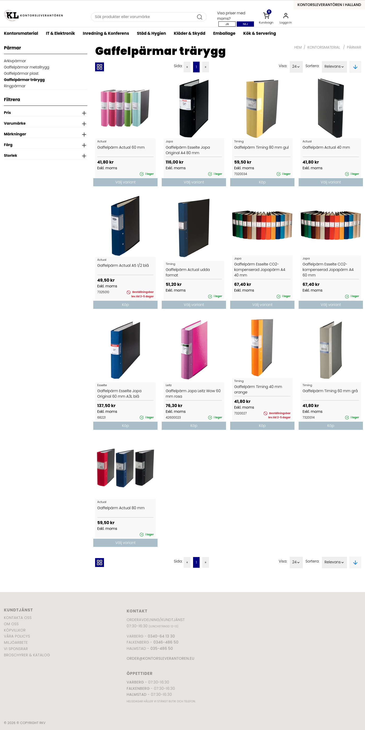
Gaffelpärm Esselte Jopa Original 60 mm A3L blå (119, 393)
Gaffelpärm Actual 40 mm (326, 147)
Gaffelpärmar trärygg (24, 79)
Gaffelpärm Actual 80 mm (120, 508)
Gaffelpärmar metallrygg (26, 67)
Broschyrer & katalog (27, 655)
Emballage (224, 33)
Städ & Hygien (151, 33)
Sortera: (312, 65)
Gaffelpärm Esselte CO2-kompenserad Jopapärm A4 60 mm (328, 270)
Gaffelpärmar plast (21, 73)
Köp (262, 182)
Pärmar (354, 47)
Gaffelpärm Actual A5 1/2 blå (123, 265)
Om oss (11, 624)
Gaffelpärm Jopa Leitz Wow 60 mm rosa (193, 393)
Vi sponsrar (16, 648)
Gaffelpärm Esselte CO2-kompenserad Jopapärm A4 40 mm (259, 270)
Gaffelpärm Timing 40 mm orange (258, 389)
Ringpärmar (15, 86)
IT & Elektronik (60, 33)
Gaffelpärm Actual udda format (188, 272)
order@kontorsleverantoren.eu (160, 658)
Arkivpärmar (15, 60)
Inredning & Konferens (106, 33)
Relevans (334, 67)
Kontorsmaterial (21, 33)
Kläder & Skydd (189, 33)
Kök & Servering (259, 33)
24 (296, 67)
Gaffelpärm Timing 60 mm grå (330, 390)
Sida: (178, 65)
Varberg (135, 682)
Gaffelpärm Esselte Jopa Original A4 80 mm (188, 150)
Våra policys (17, 636)
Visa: (283, 65)
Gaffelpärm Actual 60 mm (120, 147)
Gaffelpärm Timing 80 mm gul (261, 147)
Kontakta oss (18, 617)
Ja (227, 24)
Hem (298, 47)
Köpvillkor (15, 630)
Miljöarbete (16, 642)
